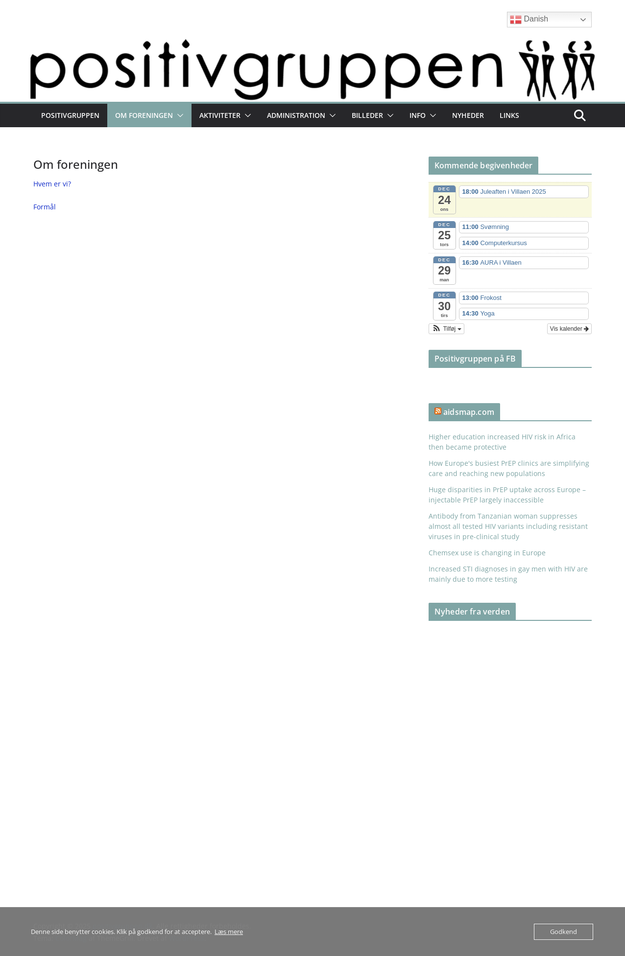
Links (509, 115)
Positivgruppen (70, 115)
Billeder (367, 115)
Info (417, 115)
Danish (529, 19)
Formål (44, 206)
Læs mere (229, 931)
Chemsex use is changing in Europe (487, 552)
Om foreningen (144, 115)
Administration (296, 115)
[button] (178, 115)
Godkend (563, 931)
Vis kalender (569, 328)
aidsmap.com (468, 412)
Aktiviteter (219, 115)
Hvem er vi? (52, 183)
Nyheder (468, 115)
